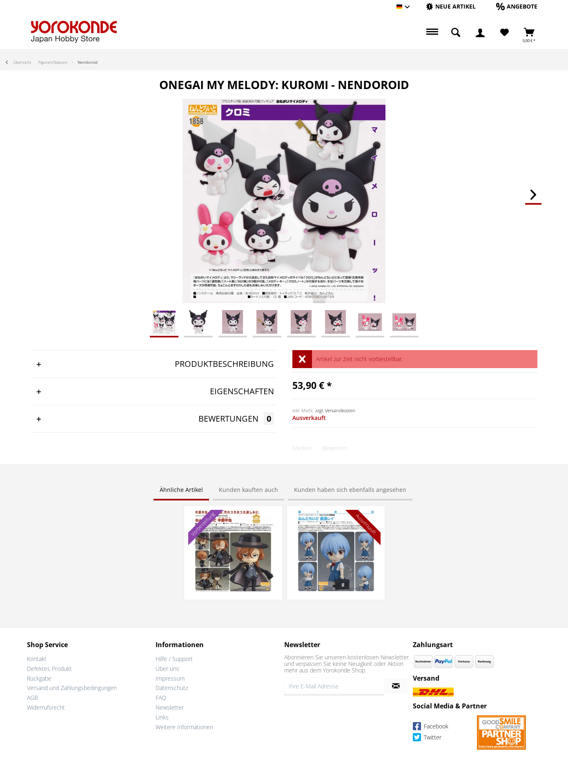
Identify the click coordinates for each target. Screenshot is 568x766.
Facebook (430, 727)
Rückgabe (39, 678)
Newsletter (170, 707)
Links (162, 717)
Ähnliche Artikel (181, 490)
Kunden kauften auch (248, 490)
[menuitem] (451, 7)
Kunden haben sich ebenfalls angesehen (350, 490)
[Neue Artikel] (451, 6)
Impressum (170, 678)
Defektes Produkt (49, 668)
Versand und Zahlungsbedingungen (72, 688)
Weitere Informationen (184, 727)
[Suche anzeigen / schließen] (455, 32)
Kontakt (37, 659)
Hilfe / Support (174, 659)
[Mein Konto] (480, 32)
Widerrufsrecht (46, 707)
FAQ (161, 697)
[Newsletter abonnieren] (395, 686)
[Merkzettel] (504, 32)
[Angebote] (516, 6)
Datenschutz (172, 688)
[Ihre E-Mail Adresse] (334, 686)
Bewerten (334, 448)
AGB (32, 697)
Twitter (427, 738)
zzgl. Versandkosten (335, 410)
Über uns (167, 668)
